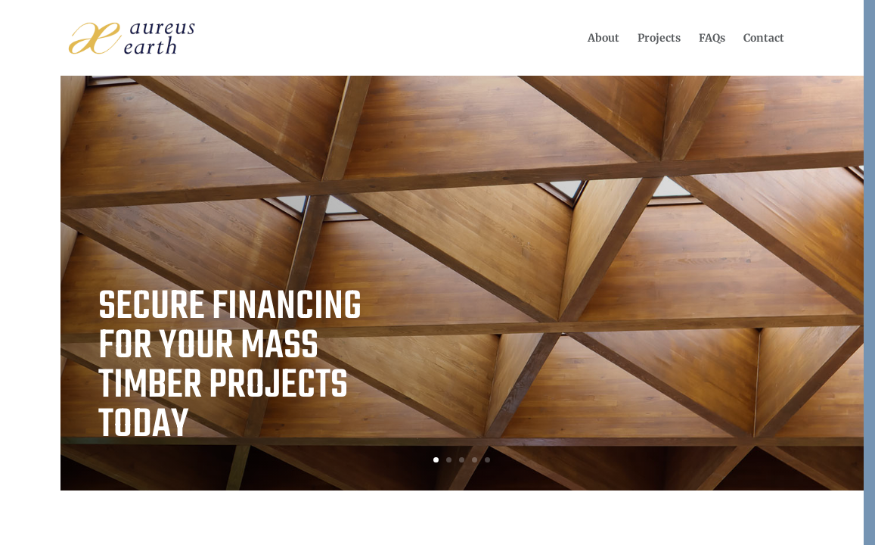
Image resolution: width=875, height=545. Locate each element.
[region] (437, 272)
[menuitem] (603, 37)
